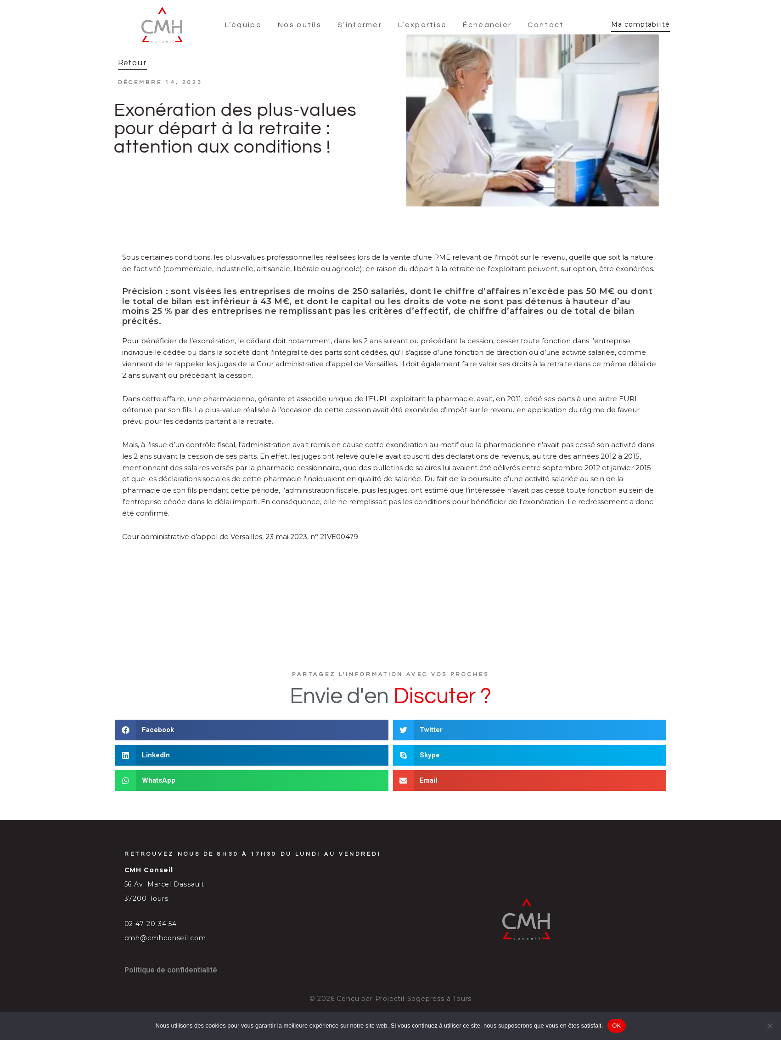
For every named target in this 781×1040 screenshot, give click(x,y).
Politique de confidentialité (170, 970)
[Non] (769, 1025)
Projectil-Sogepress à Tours (423, 999)
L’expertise (422, 24)
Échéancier (487, 24)
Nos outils (299, 24)
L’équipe (243, 24)
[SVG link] (162, 25)
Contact (546, 24)
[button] (251, 730)
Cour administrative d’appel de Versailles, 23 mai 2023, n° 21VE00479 (240, 536)
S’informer (359, 24)
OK (616, 1025)
